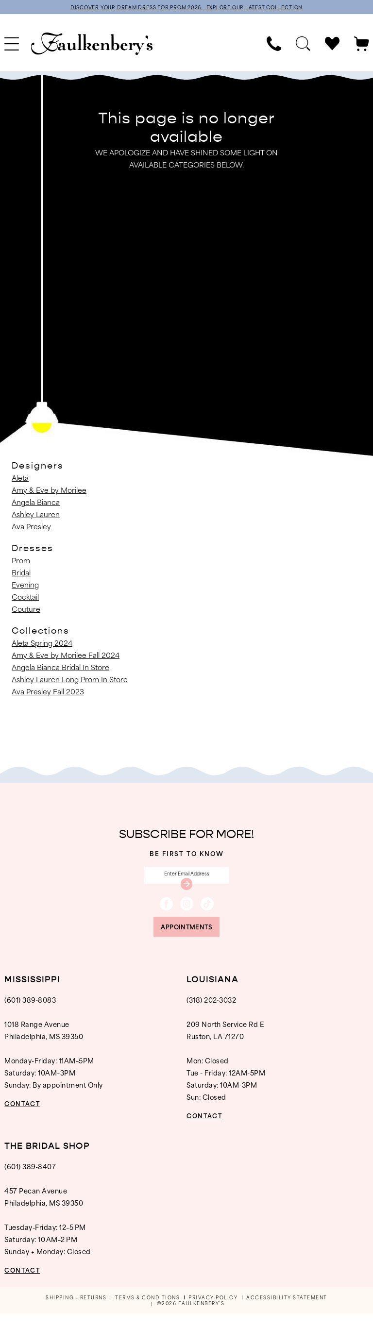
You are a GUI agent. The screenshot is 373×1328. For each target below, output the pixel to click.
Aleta (20, 479)
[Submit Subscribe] (186, 890)
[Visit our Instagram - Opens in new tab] (186, 911)
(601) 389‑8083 (30, 1014)
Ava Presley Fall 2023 (48, 692)
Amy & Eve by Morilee (49, 491)
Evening (25, 585)
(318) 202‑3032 (211, 1014)
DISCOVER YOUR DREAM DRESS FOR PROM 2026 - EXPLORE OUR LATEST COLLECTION (186, 8)
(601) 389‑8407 (30, 1180)
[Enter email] (186, 879)
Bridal (21, 573)
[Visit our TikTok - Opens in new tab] (207, 911)
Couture (26, 610)
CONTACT (28, 1117)
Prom (21, 561)
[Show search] (303, 45)
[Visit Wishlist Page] (332, 45)
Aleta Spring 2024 (42, 644)
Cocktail (25, 598)
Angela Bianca (36, 503)
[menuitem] (273, 45)
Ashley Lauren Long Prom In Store (70, 680)
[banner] (92, 45)
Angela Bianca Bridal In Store (60, 668)
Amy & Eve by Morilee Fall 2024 (65, 656)
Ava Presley (31, 527)
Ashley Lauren (36, 515)
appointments (186, 938)
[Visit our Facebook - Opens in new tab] (166, 911)
